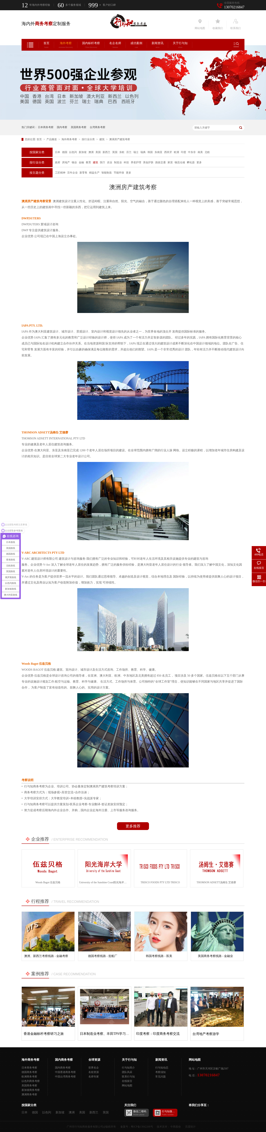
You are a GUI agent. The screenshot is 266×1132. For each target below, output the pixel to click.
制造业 (118, 162)
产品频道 (52, 139)
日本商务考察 (45, 127)
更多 (199, 162)
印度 (183, 152)
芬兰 (129, 152)
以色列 (73, 152)
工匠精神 (60, 172)
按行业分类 (88, 139)
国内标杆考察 (91, 45)
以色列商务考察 (31, 1081)
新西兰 (106, 152)
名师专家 (93, 1076)
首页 (46, 45)
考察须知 (160, 1072)
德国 (64, 152)
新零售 (83, 172)
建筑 (102, 139)
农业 (109, 162)
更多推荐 (133, 826)
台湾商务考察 (97, 127)
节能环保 (119, 172)
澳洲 (91, 152)
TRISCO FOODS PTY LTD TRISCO (160, 882)
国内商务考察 (64, 1059)
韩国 (150, 152)
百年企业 (72, 172)
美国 (98, 152)
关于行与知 (180, 45)
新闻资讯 (157, 45)
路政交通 (160, 162)
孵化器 (191, 162)
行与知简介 (128, 1067)
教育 (88, 162)
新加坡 (83, 152)
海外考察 (66, 45)
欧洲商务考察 (29, 1076)
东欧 (121, 152)
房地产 (66, 162)
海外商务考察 (69, 139)
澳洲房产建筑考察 (119, 139)
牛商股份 (175, 1126)
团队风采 (127, 1072)
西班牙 (168, 152)
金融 (81, 162)
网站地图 (127, 1085)
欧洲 (176, 152)
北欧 (207, 152)
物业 (74, 162)
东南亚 (158, 152)
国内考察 (62, 127)
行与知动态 (161, 1067)
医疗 (102, 162)
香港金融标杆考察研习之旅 (44, 1034)
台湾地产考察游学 (205, 1034)
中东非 (192, 152)
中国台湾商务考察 (65, 1076)
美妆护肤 (148, 162)
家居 (170, 162)
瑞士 (136, 152)
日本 (57, 152)
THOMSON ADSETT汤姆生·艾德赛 (216, 882)
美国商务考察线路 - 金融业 (215, 956)
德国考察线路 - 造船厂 (102, 956)
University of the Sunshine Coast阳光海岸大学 (104, 882)
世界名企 (93, 1067)
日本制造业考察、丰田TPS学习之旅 (106, 1034)
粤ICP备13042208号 (142, 1126)
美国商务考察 (78, 127)
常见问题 (160, 1076)
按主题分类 (37, 172)
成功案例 (136, 45)
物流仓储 (180, 162)
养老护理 (136, 162)
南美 (200, 152)
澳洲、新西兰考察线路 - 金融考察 (46, 956)
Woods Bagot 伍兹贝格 (47, 882)
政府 (57, 162)
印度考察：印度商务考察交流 (158, 1034)
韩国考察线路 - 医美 (159, 956)
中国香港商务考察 (65, 1072)
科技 (126, 162)
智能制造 (106, 172)
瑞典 (143, 152)
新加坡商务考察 (31, 1090)
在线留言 (127, 1081)
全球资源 (94, 1059)
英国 (114, 152)
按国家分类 (37, 152)
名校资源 (93, 1072)
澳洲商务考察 (29, 1094)
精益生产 (94, 172)
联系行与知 (128, 1076)
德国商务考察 (29, 1072)
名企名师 (115, 45)
